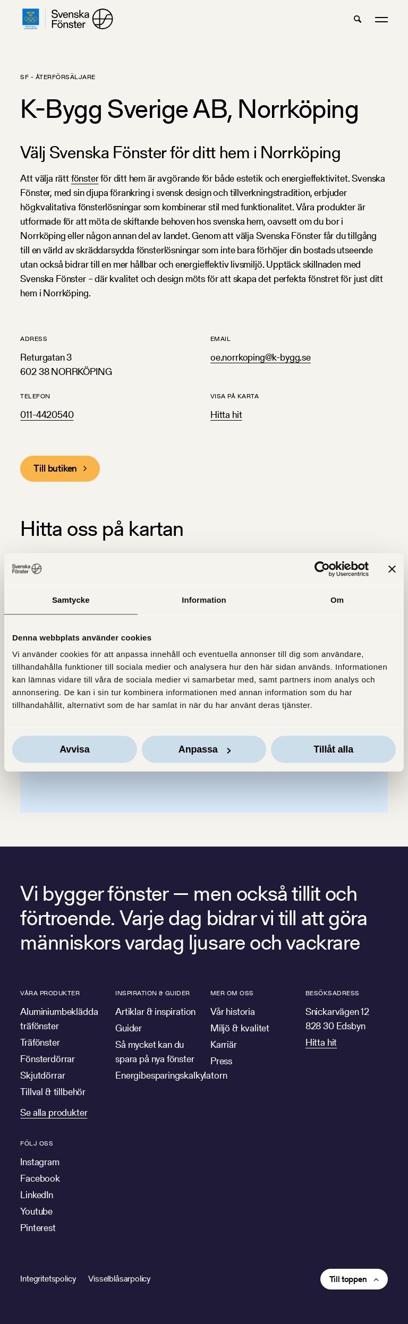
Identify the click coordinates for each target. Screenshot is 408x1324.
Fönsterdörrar (47, 1058)
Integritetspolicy (47, 1278)
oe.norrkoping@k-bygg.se (260, 357)
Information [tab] (204, 599)
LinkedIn (36, 1194)
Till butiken (55, 468)
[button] (357, 19)
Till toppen (348, 1279)
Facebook (40, 1178)
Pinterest (37, 1227)
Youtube (36, 1211)
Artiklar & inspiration (155, 1011)
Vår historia (232, 1011)
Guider (128, 1028)
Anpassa (204, 749)
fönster (85, 178)
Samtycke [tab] (71, 599)
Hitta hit (226, 414)
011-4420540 (46, 414)
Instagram (39, 1161)
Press (221, 1060)
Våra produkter (50, 992)
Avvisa (74, 749)
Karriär (223, 1044)
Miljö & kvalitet (239, 1028)
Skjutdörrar (42, 1075)
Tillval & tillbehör (53, 1091)
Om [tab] (337, 599)
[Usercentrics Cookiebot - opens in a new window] (322, 569)
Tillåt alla (333, 749)
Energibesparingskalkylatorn (171, 1075)
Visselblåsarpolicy (119, 1278)
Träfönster (40, 1042)
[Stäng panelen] (392, 569)
